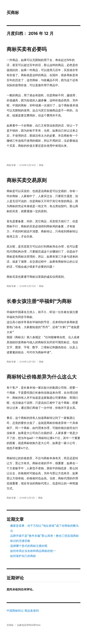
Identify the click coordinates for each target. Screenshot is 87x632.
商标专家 (11, 165)
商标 (41, 165)
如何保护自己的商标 (23, 556)
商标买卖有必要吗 (27, 49)
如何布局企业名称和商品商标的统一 (33, 551)
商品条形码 (31, 610)
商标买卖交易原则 (27, 180)
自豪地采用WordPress (29, 625)
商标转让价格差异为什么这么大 (42, 377)
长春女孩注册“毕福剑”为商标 (39, 301)
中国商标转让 (15, 610)
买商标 (13, 12)
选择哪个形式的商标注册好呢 (28, 546)
